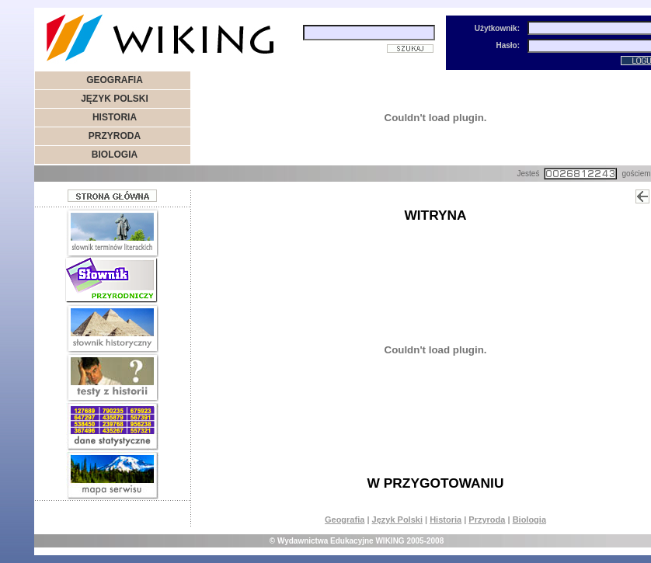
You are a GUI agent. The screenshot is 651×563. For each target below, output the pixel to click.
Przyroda (486, 519)
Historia (445, 519)
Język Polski (397, 519)
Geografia (344, 519)
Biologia (529, 519)
